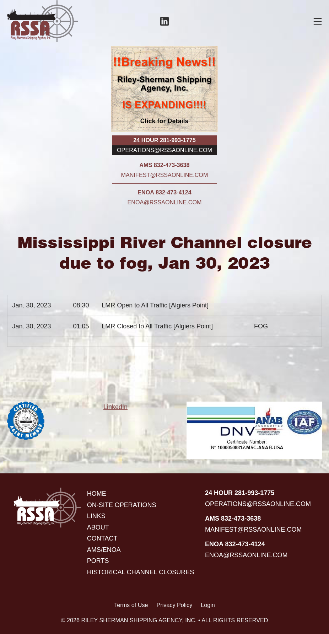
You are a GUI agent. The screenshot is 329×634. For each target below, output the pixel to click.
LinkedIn (115, 406)
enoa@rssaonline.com (165, 202)
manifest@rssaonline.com (164, 175)
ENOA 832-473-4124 (164, 192)
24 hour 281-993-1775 (164, 140)
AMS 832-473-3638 (164, 165)
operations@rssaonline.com (164, 150)
